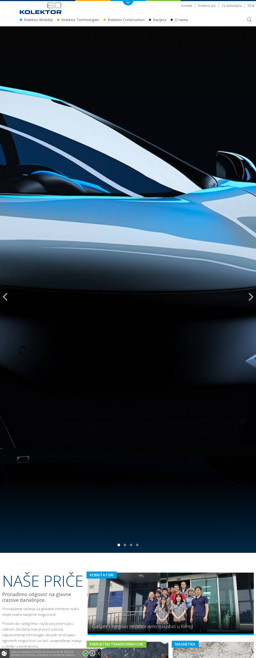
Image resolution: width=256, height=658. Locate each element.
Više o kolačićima (92, 653)
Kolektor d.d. (207, 6)
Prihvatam (85, 653)
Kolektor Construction (126, 19)
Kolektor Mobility (38, 19)
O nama (181, 19)
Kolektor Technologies (80, 19)
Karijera (159, 19)
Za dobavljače (232, 6)
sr (250, 6)
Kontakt (186, 6)
